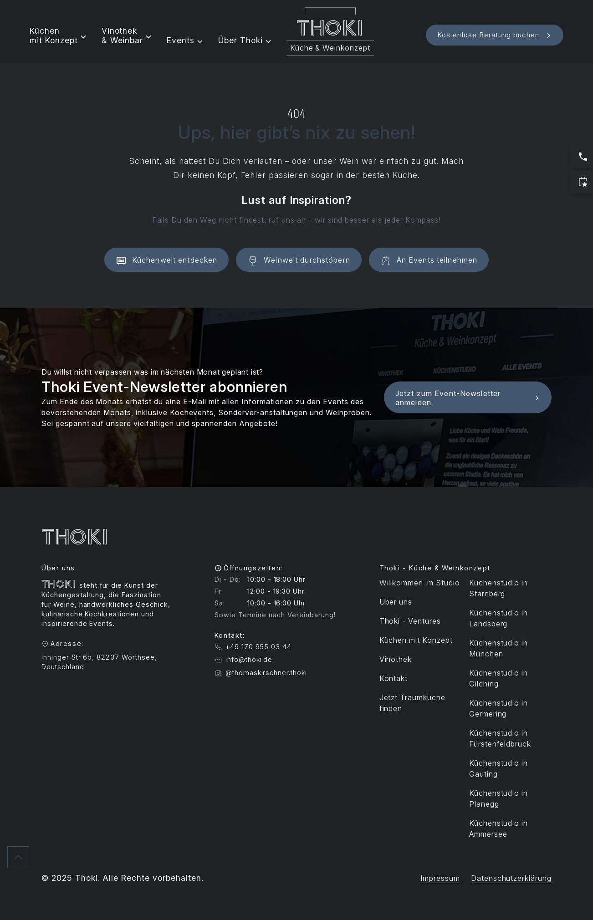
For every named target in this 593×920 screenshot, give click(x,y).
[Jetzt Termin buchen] (582, 182)
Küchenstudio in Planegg (498, 798)
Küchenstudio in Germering (498, 708)
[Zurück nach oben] (18, 857)
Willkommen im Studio (419, 582)
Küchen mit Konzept (416, 640)
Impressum (440, 878)
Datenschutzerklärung (511, 878)
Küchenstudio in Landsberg (498, 618)
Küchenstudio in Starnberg (498, 588)
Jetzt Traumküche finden (412, 703)
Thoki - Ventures (410, 620)
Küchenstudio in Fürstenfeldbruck (500, 738)
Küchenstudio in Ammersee (498, 828)
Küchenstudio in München (498, 648)
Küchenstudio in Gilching (498, 678)
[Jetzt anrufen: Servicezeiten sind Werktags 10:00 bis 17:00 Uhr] (582, 157)
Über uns (396, 601)
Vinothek (395, 659)
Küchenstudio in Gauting (498, 768)
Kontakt (393, 678)
